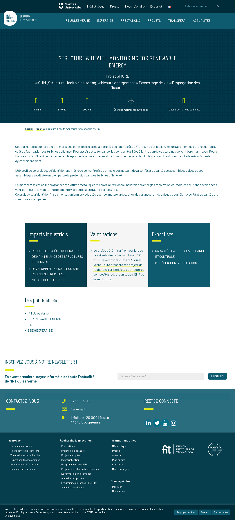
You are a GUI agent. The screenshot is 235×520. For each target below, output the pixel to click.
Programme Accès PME (74, 479)
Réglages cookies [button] (186, 512)
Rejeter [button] (204, 512)
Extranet (156, 6)
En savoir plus (12, 515)
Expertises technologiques (25, 474)
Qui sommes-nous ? (21, 460)
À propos (15, 455)
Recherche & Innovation (76, 455)
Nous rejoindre (135, 6)
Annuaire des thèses (73, 502)
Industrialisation (71, 474)
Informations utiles (123, 455)
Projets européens (72, 470)
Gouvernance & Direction (24, 479)
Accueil (32, 133)
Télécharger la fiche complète (181, 114)
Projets (154, 20)
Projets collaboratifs (73, 465)
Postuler (117, 501)
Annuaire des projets (73, 493)
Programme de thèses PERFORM (79, 497)
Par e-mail (77, 424)
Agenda (116, 470)
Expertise (105, 20)
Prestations (130, 20)
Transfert (177, 20)
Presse (115, 6)
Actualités (202, 20)
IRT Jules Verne (77, 20)
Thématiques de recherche (25, 470)
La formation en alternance (77, 488)
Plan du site (118, 474)
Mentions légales (121, 483)
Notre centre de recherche (25, 465)
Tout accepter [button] (221, 512)
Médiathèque (95, 6)
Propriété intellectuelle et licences (80, 483)
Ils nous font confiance (23, 483)
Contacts (117, 479)
